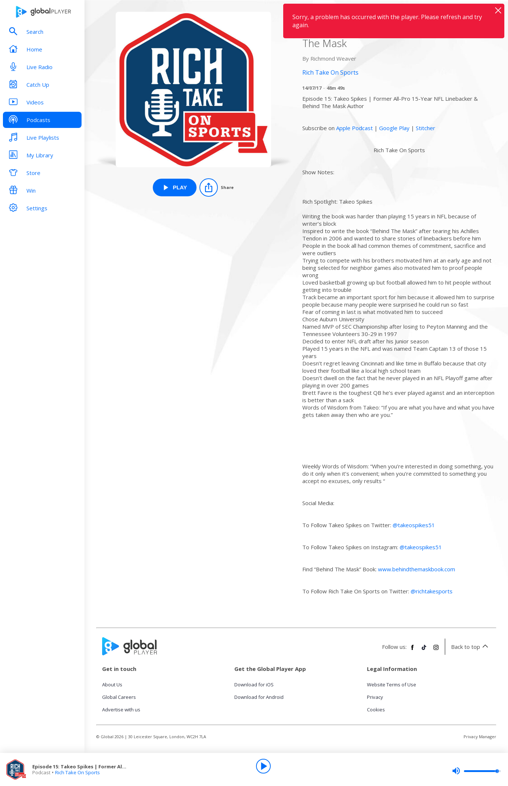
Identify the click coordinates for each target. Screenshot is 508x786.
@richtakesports (432, 591)
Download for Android (259, 697)
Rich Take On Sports (77, 772)
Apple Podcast (354, 128)
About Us (112, 684)
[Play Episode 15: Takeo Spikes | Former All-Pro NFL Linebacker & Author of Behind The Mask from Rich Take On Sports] (175, 187)
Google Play (394, 128)
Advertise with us (121, 709)
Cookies (376, 709)
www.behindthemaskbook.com (416, 569)
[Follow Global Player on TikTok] (424, 650)
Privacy (375, 697)
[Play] (263, 766)
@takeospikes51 (414, 525)
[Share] (216, 187)
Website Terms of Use (391, 684)
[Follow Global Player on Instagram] (436, 650)
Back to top (470, 647)
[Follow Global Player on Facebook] (412, 650)
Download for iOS (254, 684)
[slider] (476, 771)
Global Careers (119, 697)
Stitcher (425, 128)
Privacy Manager (480, 736)
